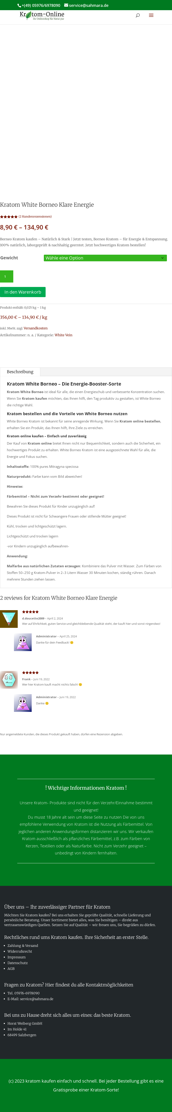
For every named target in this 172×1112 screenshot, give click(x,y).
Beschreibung (20, 371)
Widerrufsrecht (20, 951)
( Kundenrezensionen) (35, 216)
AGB (11, 969)
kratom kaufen (40, 1081)
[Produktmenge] (6, 276)
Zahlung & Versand (23, 946)
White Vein (63, 335)
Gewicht (9, 258)
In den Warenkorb (22, 292)
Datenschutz (18, 963)
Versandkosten (36, 328)
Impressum (17, 957)
